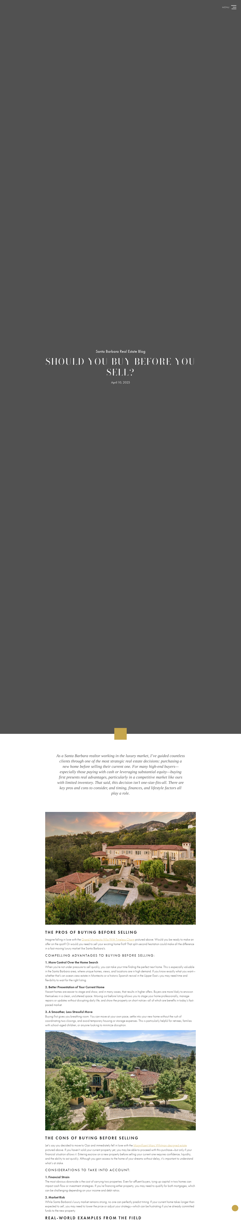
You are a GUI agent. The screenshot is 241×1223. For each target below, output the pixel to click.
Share (234, 1206)
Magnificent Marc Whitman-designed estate (160, 1145)
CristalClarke (120, 7)
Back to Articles (7, 742)
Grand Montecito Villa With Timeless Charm (108, 939)
